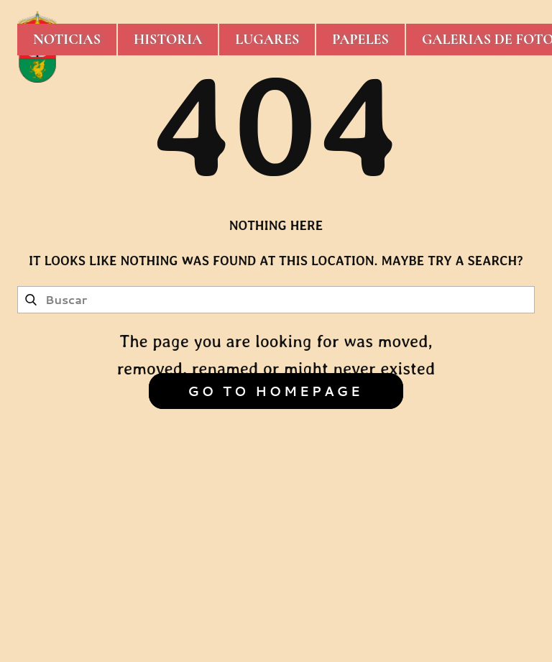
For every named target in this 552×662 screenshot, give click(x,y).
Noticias (67, 39)
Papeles (360, 39)
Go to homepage (275, 391)
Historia (168, 39)
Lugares (267, 39)
